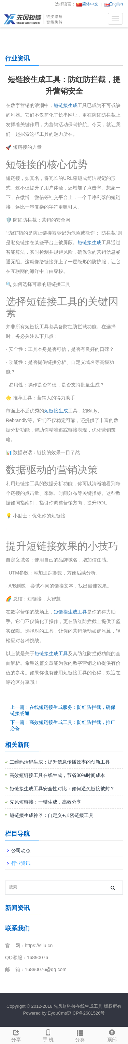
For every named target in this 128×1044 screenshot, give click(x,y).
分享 (16, 1034)
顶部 (112, 1034)
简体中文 (87, 4)
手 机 (48, 1034)
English (113, 4)
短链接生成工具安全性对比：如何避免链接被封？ (62, 788)
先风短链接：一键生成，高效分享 (45, 802)
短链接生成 (65, 105)
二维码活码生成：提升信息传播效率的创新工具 (60, 762)
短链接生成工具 (70, 611)
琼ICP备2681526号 (86, 1013)
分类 (80, 1035)
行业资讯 (20, 863)
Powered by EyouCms (45, 1013)
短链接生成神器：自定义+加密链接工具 (52, 815)
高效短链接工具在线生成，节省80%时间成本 (57, 775)
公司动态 (20, 850)
